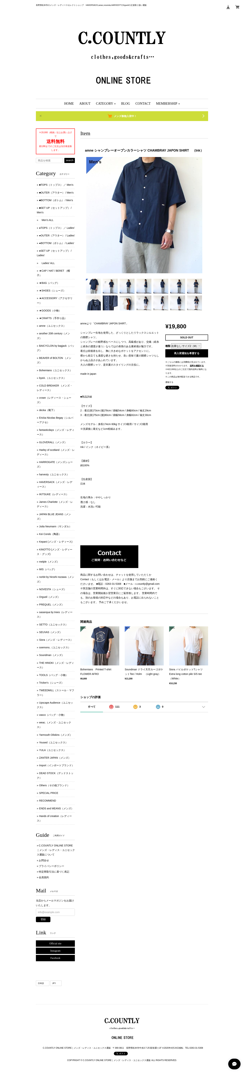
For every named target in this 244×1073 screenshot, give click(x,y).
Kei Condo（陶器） (50, 534)
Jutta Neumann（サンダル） (55, 526)
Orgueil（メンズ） (49, 596)
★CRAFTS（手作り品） (53, 318)
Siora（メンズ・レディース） (56, 639)
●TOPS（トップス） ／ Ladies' (57, 227)
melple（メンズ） (49, 561)
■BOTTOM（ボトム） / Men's (56, 200)
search (69, 160)
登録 (43, 919)
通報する (169, 382)
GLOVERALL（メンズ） (53, 442)
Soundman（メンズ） (51, 655)
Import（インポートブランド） (56, 765)
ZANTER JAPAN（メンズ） (55, 757)
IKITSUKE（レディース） (54, 494)
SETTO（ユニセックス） (53, 624)
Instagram (55, 950)
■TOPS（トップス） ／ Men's (56, 184)
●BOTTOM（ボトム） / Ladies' (56, 243)
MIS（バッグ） (47, 569)
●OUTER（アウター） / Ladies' (57, 235)
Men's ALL (46, 220)
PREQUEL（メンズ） (51, 604)
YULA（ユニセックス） (52, 750)
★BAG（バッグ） (49, 282)
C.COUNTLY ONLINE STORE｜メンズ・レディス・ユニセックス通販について (56, 850)
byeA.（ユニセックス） (52, 378)
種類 (167, 346)
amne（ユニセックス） (52, 325)
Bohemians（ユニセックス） (55, 370)
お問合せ (44, 860)
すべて (92, 706)
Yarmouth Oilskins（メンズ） (55, 734)
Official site (55, 943)
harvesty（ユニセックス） (54, 474)
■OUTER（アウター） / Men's (56, 192)
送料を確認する (197, 366)
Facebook (55, 958)
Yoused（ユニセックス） (53, 742)
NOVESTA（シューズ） (52, 589)
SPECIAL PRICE (48, 793)
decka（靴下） (47, 410)
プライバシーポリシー (51, 866)
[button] (105, 103)
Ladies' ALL (47, 263)
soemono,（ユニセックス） (55, 647)
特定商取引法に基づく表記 (54, 871)
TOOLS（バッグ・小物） (53, 675)
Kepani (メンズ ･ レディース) (56, 541)
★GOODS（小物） (50, 310)
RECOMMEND (47, 800)
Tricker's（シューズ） (51, 682)
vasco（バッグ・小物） (52, 714)
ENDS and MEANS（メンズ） (56, 808)
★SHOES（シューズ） (52, 290)
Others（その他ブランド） (54, 785)
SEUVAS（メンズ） (50, 632)
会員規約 (44, 877)
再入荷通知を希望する (186, 353)
